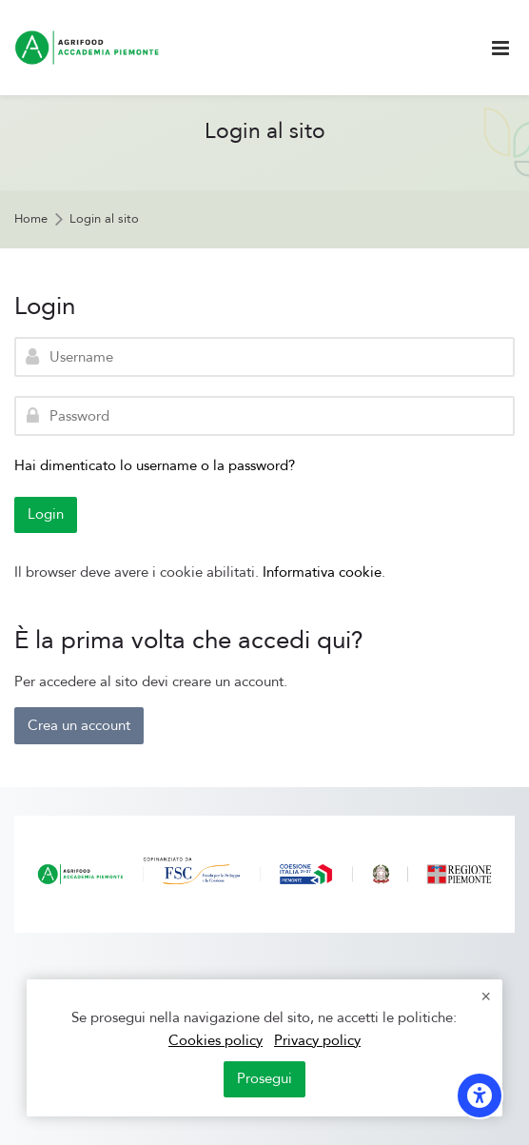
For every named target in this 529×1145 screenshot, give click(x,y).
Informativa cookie (322, 572)
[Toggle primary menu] (500, 48)
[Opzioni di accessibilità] (479, 1095)
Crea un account (79, 725)
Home (31, 219)
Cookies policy (215, 1040)
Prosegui (264, 1078)
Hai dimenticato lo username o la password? (154, 465)
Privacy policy (317, 1040)
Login (46, 513)
